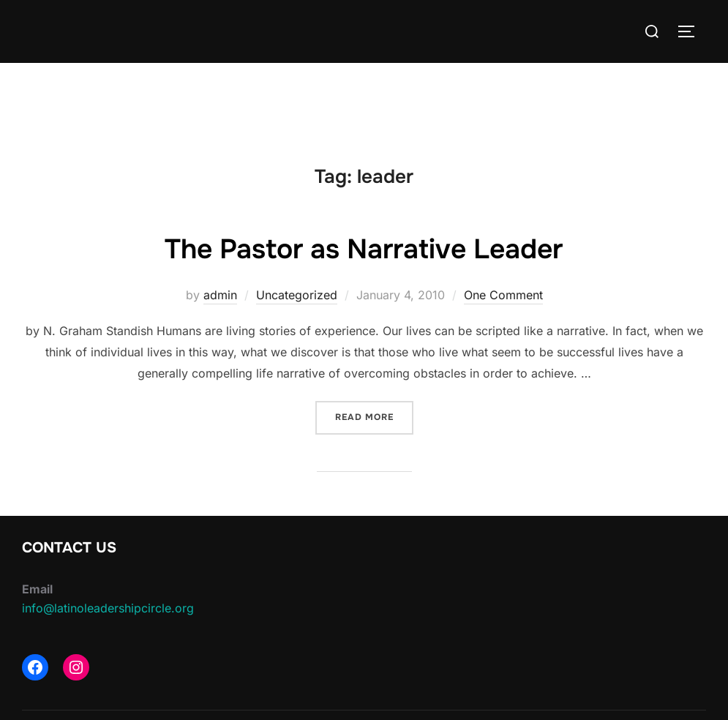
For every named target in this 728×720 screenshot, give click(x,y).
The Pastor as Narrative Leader (363, 248)
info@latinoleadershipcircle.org (108, 608)
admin (220, 295)
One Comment (503, 295)
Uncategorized (296, 295)
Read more (374, 416)
